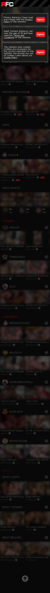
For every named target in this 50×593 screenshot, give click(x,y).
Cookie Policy (10, 58)
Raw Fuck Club (7, 4)
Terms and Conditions (14, 36)
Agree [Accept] (40, 20)
